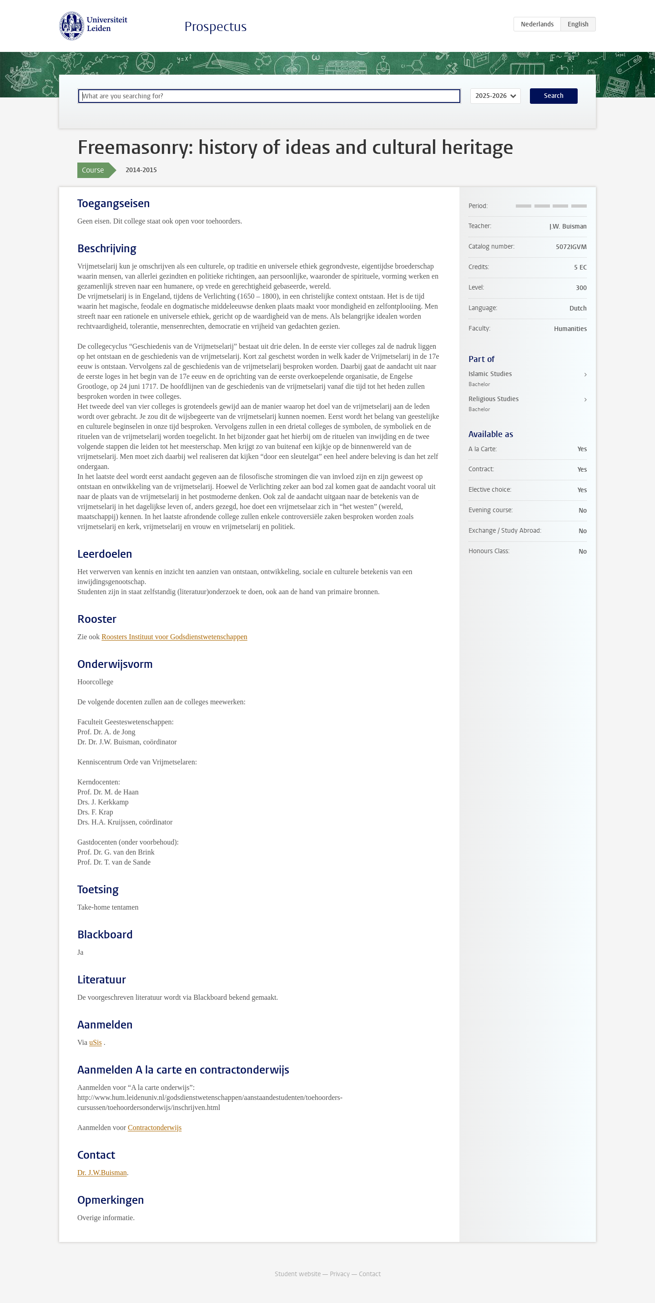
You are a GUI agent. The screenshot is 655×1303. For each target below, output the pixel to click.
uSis (95, 1042)
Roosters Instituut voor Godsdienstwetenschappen (174, 637)
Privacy (340, 1274)
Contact (370, 1274)
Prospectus (215, 26)
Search (554, 96)
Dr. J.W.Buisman (102, 1172)
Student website (298, 1274)
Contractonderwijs (154, 1127)
